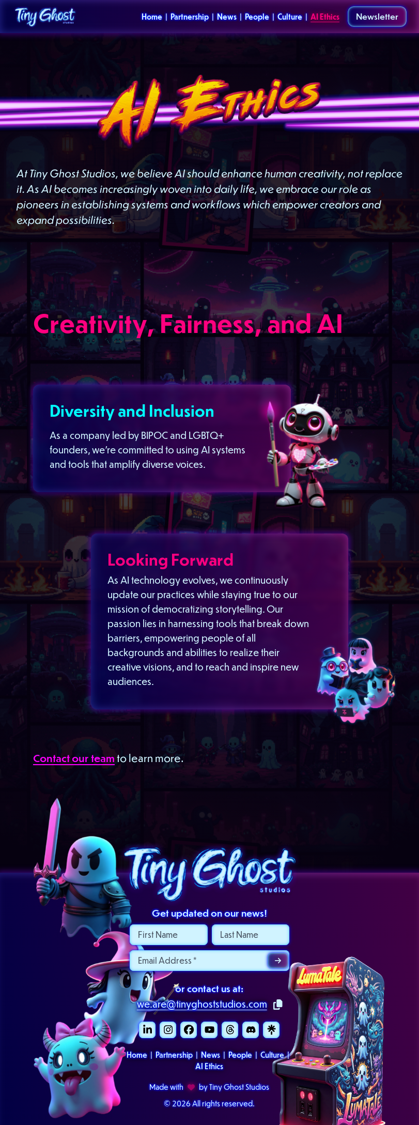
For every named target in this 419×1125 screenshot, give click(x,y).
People (257, 16)
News (227, 16)
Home (152, 16)
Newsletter (377, 16)
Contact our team (74, 757)
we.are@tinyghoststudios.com (202, 1004)
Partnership (189, 16)
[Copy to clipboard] (278, 1005)
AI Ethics (325, 16)
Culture (289, 16)
